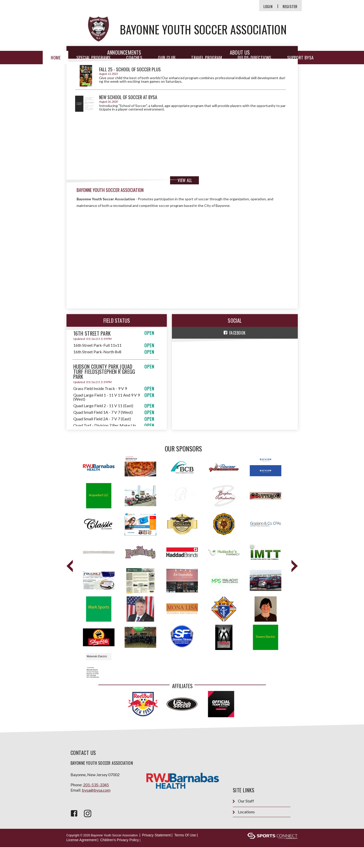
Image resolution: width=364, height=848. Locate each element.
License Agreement (81, 841)
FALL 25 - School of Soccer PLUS (130, 69)
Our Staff (243, 802)
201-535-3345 (96, 785)
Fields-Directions (254, 57)
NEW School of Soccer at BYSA (128, 97)
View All (185, 180)
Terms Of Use (185, 836)
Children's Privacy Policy (119, 841)
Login (267, 6)
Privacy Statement (156, 836)
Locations (244, 813)
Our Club (166, 57)
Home (56, 57)
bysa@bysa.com (96, 790)
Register (290, 6)
